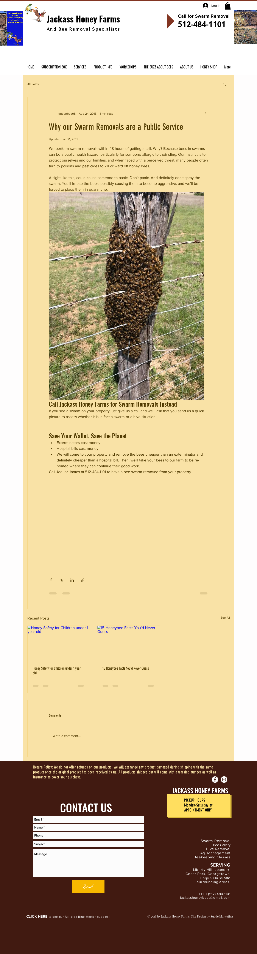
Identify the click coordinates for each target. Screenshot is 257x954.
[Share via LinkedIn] (72, 580)
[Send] (88, 886)
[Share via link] (83, 580)
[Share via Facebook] (51, 580)
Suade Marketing (221, 916)
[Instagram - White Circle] (224, 779)
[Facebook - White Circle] (215, 779)
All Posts (33, 84)
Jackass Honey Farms (83, 18)
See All (225, 617)
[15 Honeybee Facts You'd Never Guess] (128, 643)
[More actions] (205, 113)
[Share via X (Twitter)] (61, 580)
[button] (228, 6)
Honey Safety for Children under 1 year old (57, 670)
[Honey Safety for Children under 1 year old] (59, 643)
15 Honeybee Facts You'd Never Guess (126, 668)
